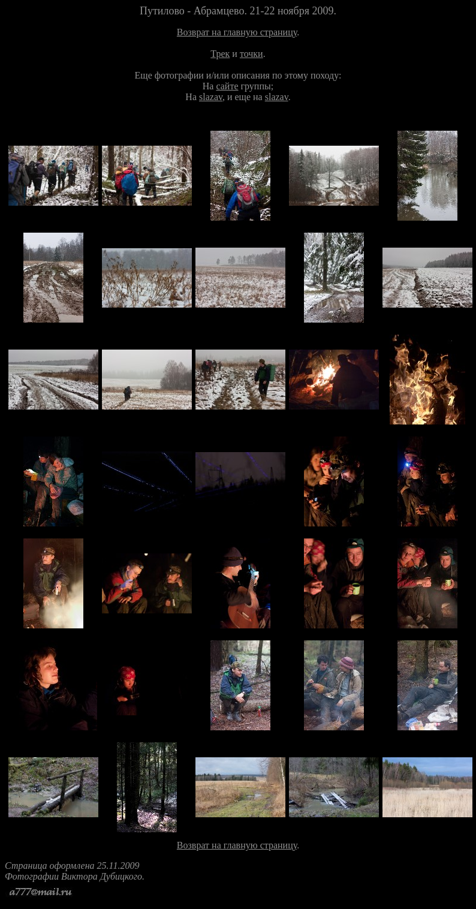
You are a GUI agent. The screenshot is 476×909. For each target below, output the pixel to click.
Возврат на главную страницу (237, 32)
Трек (220, 54)
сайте (227, 86)
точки (251, 54)
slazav (210, 97)
